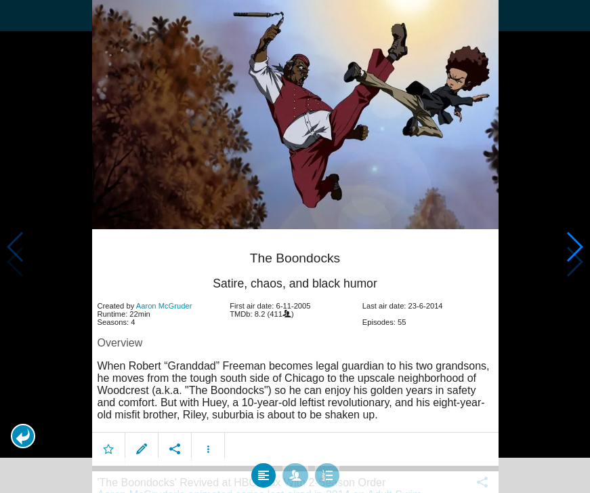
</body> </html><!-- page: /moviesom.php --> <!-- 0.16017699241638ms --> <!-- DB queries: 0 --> (295, 246)
